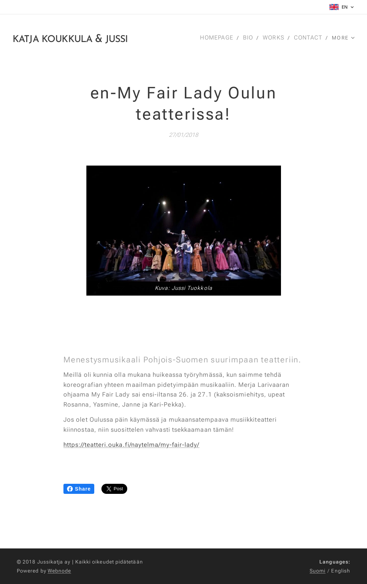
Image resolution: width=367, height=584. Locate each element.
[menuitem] (219, 38)
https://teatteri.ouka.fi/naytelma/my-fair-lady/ (131, 444)
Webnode (59, 571)
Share (79, 489)
